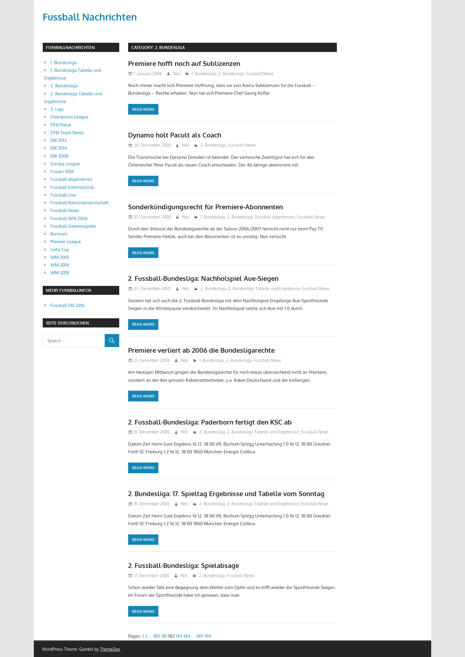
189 (199, 636)
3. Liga (56, 109)
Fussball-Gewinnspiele (73, 226)
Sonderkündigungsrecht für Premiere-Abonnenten (205, 206)
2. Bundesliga (231, 73)
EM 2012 (58, 140)
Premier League (65, 241)
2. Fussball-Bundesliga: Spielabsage (183, 565)
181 (164, 636)
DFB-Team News (67, 132)
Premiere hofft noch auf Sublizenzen (184, 63)
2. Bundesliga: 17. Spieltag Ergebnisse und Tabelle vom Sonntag (226, 493)
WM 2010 (59, 257)
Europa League (65, 164)
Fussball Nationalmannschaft (79, 202)
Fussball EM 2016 (67, 305)
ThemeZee (110, 649)
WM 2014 (59, 265)
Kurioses (58, 234)
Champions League (69, 117)
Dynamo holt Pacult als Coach (174, 135)
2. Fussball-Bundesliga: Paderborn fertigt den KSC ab (210, 422)
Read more (143, 109)
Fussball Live (63, 195)
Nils (177, 73)
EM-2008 (59, 156)
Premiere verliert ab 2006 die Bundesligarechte (201, 350)
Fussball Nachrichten (90, 17)
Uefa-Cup (59, 249)
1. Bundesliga (204, 73)
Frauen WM (62, 171)
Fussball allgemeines (275, 216)
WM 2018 (59, 273)
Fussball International (72, 187)
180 (156, 636)
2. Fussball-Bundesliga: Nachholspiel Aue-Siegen (203, 278)
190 (207, 636)
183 (179, 636)
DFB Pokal (60, 125)
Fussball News (260, 73)
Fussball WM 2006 (69, 218)
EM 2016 (58, 148)
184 (187, 636)
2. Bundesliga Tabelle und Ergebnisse (264, 288)
